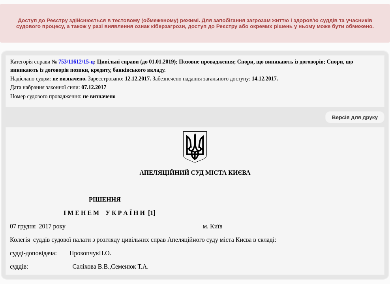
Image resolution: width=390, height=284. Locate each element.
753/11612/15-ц (76, 62)
